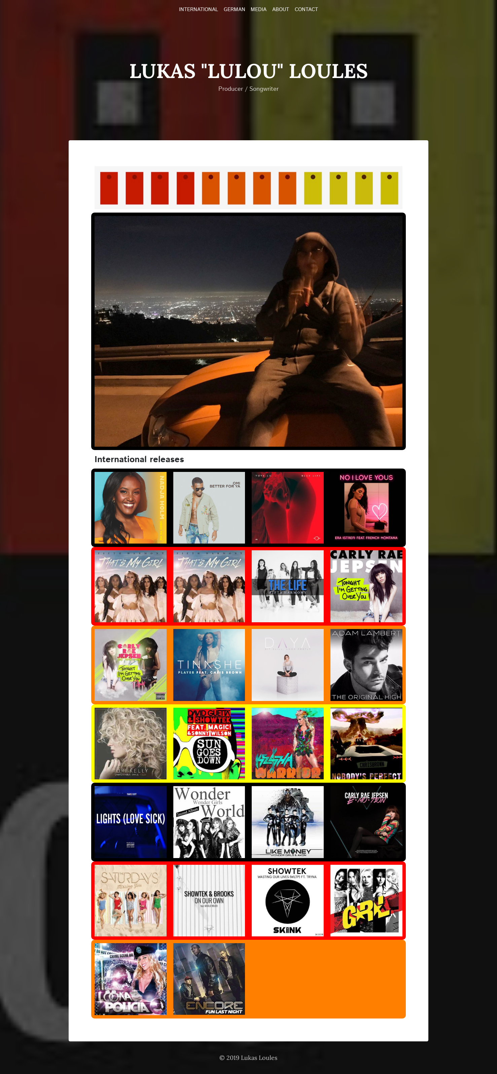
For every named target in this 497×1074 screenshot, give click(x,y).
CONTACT (306, 9)
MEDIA (259, 9)
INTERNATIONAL (198, 9)
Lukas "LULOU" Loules (248, 70)
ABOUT (280, 9)
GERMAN (234, 9)
